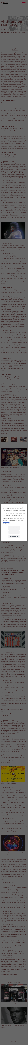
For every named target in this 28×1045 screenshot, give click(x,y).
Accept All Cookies (14, 528)
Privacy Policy (6, 522)
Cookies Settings (14, 536)
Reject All (14, 532)
